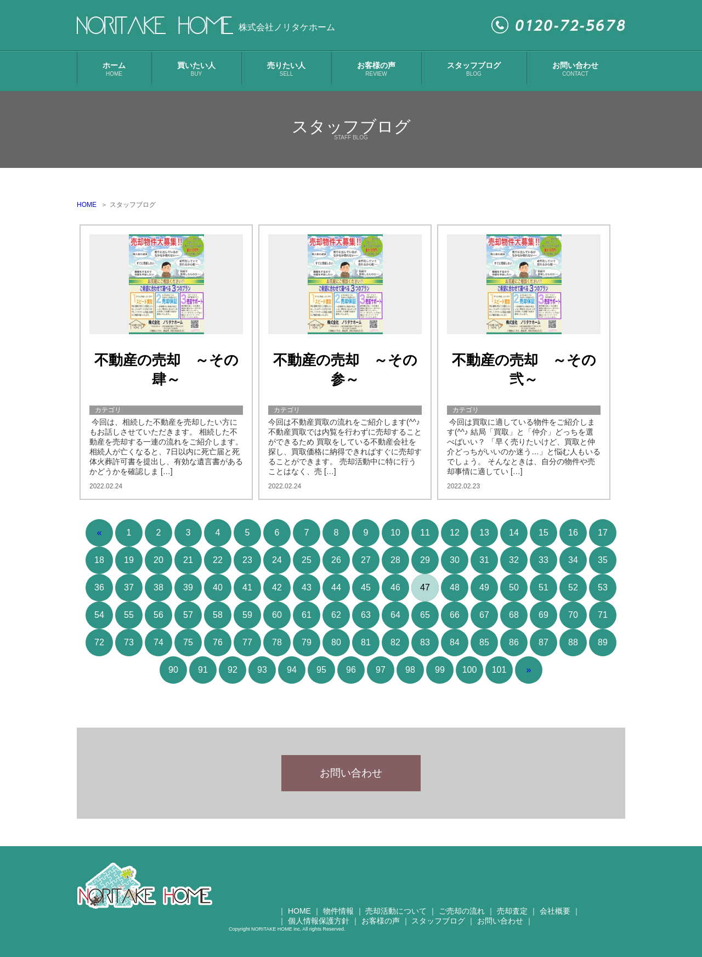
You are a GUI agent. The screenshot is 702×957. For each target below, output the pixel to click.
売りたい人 (286, 69)
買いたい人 (196, 69)
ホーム (114, 69)
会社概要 (555, 919)
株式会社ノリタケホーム (287, 27)
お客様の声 (376, 69)
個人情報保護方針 (318, 929)
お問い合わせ (575, 69)
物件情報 (338, 919)
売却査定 (512, 919)
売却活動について (396, 919)
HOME (87, 205)
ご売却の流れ (462, 919)
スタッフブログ (474, 69)
